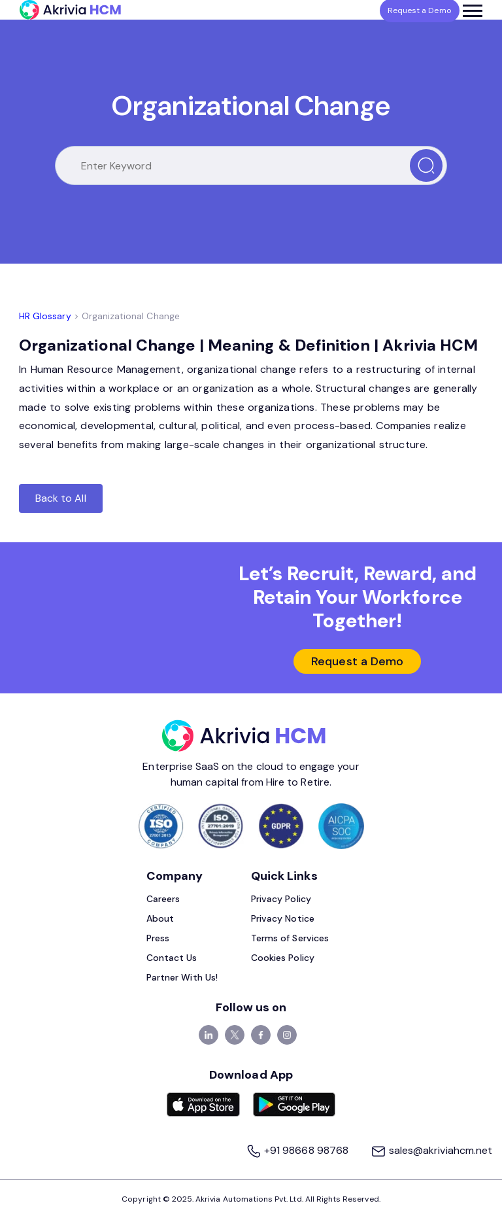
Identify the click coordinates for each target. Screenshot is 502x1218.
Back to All (60, 498)
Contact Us (171, 958)
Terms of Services (290, 938)
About (160, 918)
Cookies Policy (282, 958)
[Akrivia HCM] (70, 10)
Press (157, 938)
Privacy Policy (281, 899)
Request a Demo (357, 661)
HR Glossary (45, 316)
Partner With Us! (182, 977)
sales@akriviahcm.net (431, 1150)
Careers (163, 899)
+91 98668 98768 (298, 1150)
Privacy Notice (282, 918)
